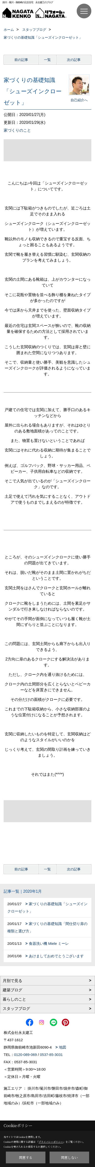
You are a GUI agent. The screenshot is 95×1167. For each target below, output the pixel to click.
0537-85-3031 (51, 1054)
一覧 (47, 60)
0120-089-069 (25, 1054)
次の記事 (74, 60)
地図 (62, 1047)
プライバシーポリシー (51, 1142)
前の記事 (21, 60)
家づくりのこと (17, 130)
